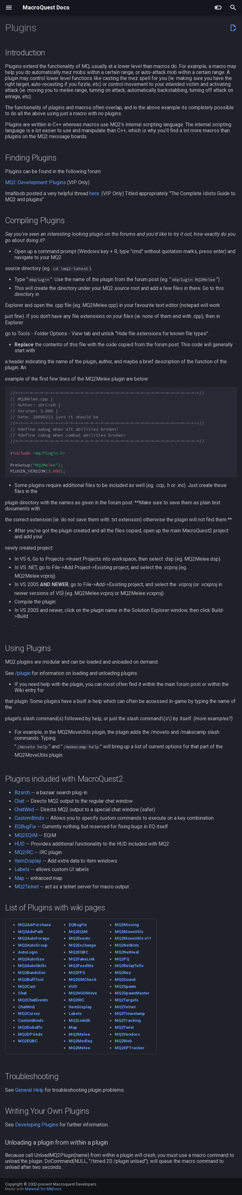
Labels (22, 869)
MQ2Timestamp (130, 1013)
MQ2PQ (122, 959)
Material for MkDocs (43, 1189)
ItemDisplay (27, 861)
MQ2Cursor (29, 1013)
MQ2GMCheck (82, 979)
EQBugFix (25, 827)
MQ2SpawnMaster (132, 993)
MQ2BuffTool (30, 979)
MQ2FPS (77, 972)
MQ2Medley (80, 1041)
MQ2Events (79, 938)
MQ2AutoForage (33, 938)
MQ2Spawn (125, 986)
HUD (19, 844)
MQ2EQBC (27, 1041)
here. (94, 193)
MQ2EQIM (25, 835)
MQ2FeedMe (81, 965)
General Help (29, 1090)
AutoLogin (27, 952)
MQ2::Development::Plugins (35, 182)
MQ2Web (123, 1041)
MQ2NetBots (127, 945)
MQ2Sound (125, 979)
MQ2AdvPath (30, 931)
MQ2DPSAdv (30, 1034)
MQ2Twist (124, 1027)
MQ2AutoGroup (33, 945)
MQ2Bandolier (32, 972)
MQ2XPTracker (130, 1047)
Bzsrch (22, 793)
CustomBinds (29, 818)
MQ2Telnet (26, 887)
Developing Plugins (36, 1125)
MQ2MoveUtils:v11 (133, 938)
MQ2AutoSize (31, 959)
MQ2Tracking (128, 1020)
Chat (19, 801)
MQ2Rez (123, 972)
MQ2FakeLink (82, 959)
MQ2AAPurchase (34, 924)
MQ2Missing (127, 924)
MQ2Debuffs (30, 1027)
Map (19, 878)
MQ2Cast (26, 986)
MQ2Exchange (82, 945)
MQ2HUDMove (83, 993)
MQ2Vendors (127, 1034)
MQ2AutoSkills (32, 965)
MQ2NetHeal (127, 952)
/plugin (23, 673)
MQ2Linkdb (79, 1020)
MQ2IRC (23, 852)
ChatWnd (24, 810)
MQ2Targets (126, 1000)
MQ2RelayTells (129, 965)
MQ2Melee (79, 1034)
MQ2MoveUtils (129, 931)
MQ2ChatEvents (33, 1000)
